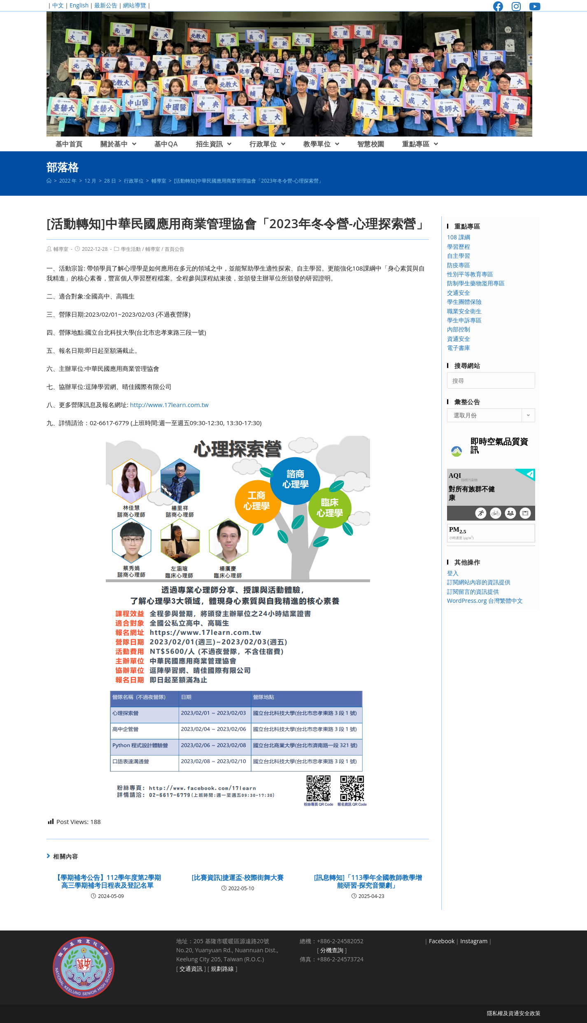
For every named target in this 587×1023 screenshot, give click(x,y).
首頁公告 (174, 248)
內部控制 (458, 329)
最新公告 (105, 5)
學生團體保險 (464, 302)
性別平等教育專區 (470, 274)
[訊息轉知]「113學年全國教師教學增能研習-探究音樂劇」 (368, 881)
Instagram (473, 941)
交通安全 (458, 292)
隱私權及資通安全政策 (513, 1013)
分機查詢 (331, 950)
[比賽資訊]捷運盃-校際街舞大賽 (238, 878)
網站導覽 (134, 5)
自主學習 (458, 255)
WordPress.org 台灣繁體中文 (485, 600)
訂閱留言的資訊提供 (473, 591)
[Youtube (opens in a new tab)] (532, 6)
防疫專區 (458, 265)
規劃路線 (222, 968)
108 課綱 (458, 237)
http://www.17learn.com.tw (169, 404)
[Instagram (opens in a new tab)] (516, 6)
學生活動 (131, 248)
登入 (453, 573)
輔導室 (61, 248)
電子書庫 (458, 348)
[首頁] (49, 180)
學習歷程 (458, 246)
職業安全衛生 (464, 311)
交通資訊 (191, 968)
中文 (58, 5)
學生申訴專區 (464, 320)
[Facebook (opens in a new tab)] (498, 6)
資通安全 (458, 339)
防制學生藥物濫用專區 (476, 283)
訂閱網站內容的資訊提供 (478, 582)
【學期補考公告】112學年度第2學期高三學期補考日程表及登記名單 (107, 881)
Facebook (441, 941)
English (79, 5)
